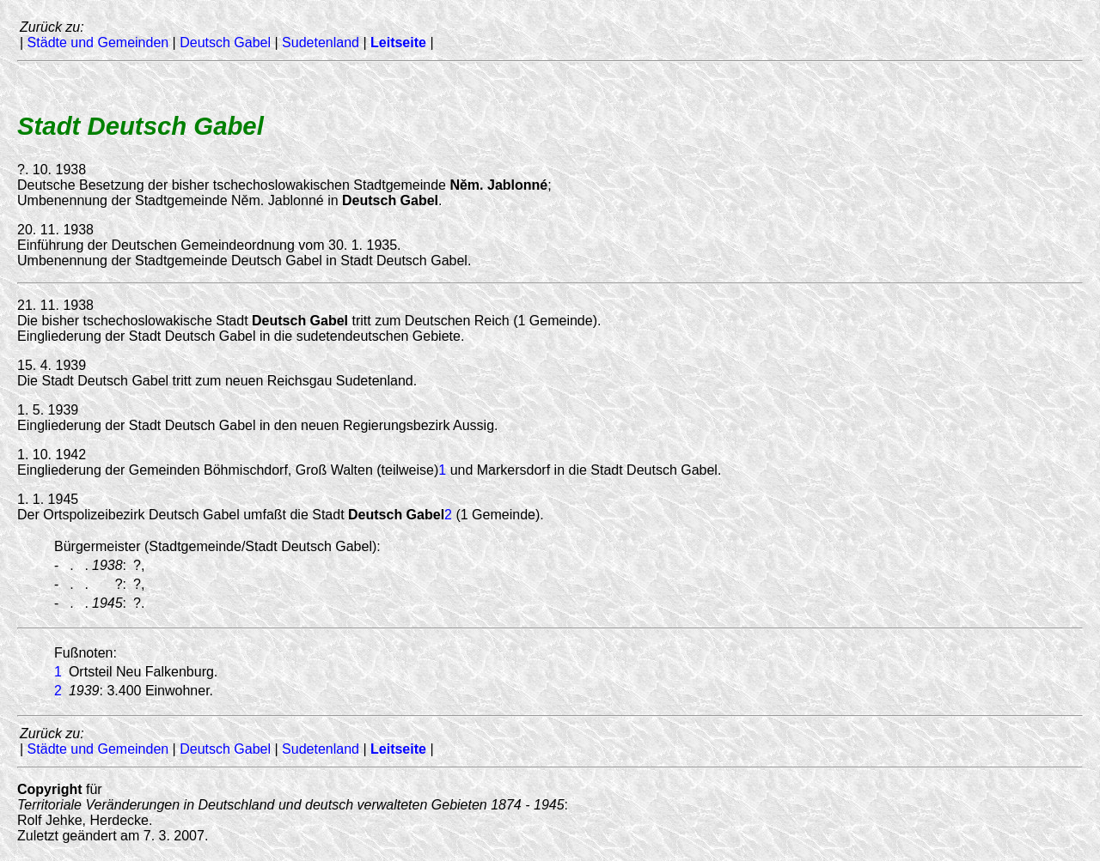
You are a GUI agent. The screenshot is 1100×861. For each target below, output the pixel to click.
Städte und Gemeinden (98, 42)
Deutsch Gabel (225, 42)
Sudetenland (320, 42)
